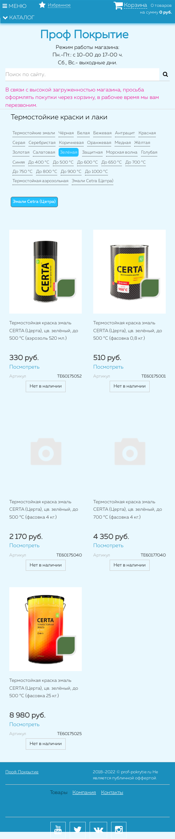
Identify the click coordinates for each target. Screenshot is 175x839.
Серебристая (42, 143)
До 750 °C (22, 172)
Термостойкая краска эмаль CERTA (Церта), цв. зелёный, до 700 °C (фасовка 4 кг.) (127, 510)
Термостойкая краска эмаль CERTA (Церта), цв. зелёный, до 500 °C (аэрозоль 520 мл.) (43, 331)
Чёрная (66, 133)
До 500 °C (63, 162)
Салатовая (44, 152)
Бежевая (102, 133)
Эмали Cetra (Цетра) (92, 181)
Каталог (18, 17)
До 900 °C (71, 172)
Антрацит (125, 133)
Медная (123, 143)
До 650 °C (111, 162)
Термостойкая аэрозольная (40, 181)
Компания (84, 792)
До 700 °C (135, 162)
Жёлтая (142, 143)
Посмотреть (24, 367)
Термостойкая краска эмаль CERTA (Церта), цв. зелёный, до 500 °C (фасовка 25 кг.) (43, 688)
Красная (147, 133)
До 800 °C (46, 172)
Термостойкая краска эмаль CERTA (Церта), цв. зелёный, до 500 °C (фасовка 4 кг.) (43, 510)
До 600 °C (87, 162)
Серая (18, 143)
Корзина (135, 5)
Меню (14, 6)
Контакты (112, 792)
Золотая (20, 152)
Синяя (18, 162)
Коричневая (71, 143)
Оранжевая (99, 143)
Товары (59, 792)
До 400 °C (38, 162)
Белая (83, 133)
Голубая (149, 152)
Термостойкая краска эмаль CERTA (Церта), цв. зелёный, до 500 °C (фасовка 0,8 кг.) (127, 331)
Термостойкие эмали (33, 133)
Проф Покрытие (22, 772)
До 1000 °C (96, 172)
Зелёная (68, 152)
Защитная (92, 152)
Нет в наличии (46, 386)
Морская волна (122, 152)
